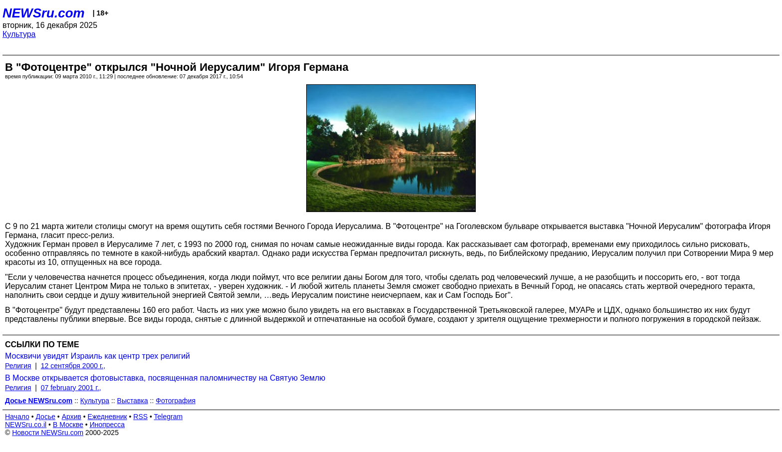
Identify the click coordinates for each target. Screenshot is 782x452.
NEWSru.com (43, 12)
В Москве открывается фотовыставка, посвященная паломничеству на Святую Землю (165, 378)
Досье (45, 417)
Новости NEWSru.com (47, 433)
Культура (19, 34)
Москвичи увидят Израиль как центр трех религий (97, 356)
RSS (140, 417)
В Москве (68, 425)
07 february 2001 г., (71, 388)
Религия (18, 366)
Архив (71, 417)
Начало (17, 417)
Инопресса (107, 425)
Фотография (176, 401)
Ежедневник (107, 417)
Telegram (168, 417)
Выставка (132, 401)
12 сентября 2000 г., (73, 366)
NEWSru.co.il (25, 425)
